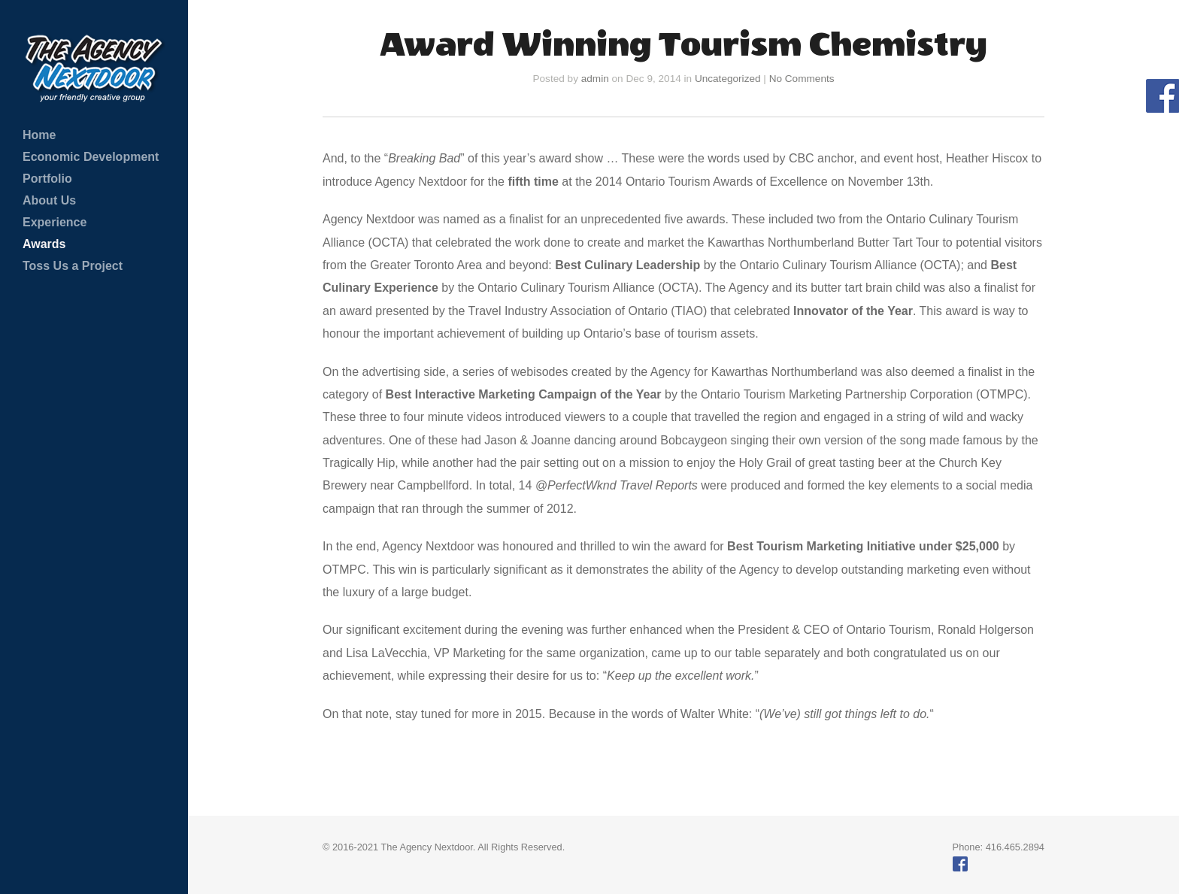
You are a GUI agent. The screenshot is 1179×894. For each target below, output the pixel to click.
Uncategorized (728, 78)
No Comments (802, 78)
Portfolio (47, 178)
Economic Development (91, 156)
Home (39, 135)
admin (595, 78)
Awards (44, 244)
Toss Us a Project (73, 265)
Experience (54, 222)
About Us (49, 200)
